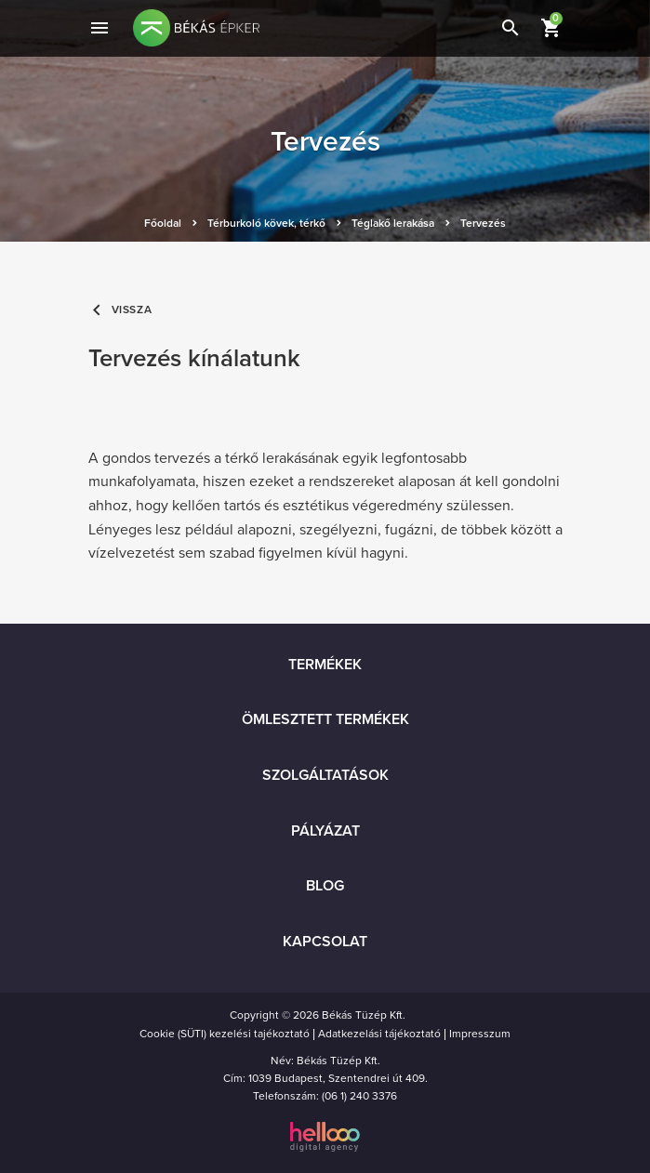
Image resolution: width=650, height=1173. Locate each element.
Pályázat (325, 831)
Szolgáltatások (325, 775)
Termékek (325, 664)
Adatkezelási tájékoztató (379, 1033)
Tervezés (483, 223)
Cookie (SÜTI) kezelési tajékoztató (224, 1033)
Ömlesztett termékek (325, 719)
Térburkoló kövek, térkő (266, 223)
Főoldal (162, 223)
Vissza (120, 310)
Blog (325, 885)
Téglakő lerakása (393, 223)
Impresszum (480, 1033)
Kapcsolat (325, 941)
